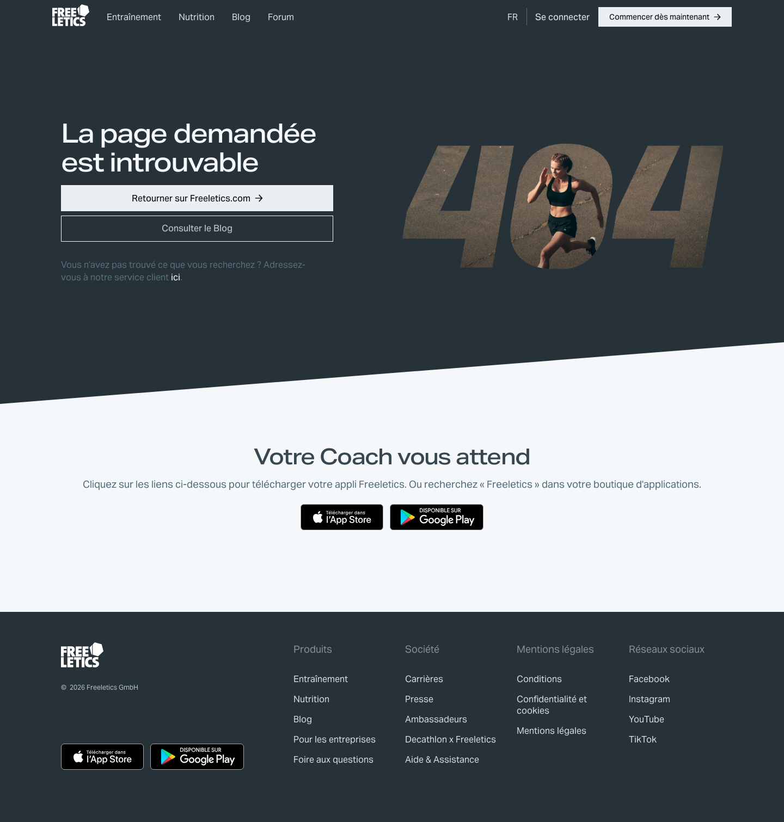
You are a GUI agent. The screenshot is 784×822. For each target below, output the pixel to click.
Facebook (649, 679)
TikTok (643, 739)
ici (175, 277)
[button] (665, 17)
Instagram (649, 699)
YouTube (646, 719)
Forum (281, 17)
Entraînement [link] (134, 17)
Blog (241, 17)
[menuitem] (512, 17)
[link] (71, 15)
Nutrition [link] (197, 17)
